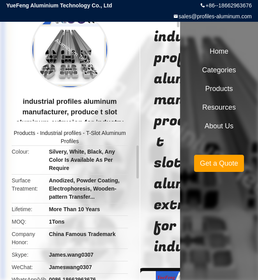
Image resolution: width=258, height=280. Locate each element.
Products (24, 133)
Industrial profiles (60, 133)
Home (219, 51)
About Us (219, 126)
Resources (219, 107)
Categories (219, 70)
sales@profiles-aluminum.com (215, 16)
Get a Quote (219, 163)
